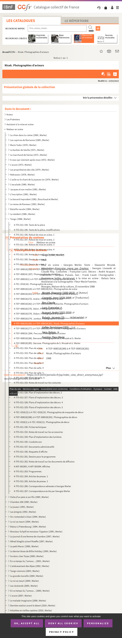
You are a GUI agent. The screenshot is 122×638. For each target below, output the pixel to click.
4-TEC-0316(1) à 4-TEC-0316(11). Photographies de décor (41, 422)
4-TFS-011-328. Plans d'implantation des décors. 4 (38, 402)
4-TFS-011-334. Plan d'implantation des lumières (37, 436)
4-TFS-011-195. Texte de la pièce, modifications (37, 229)
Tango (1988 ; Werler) (20, 218)
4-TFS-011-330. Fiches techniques (30, 427)
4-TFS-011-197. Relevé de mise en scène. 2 (34, 239)
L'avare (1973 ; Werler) (21, 164)
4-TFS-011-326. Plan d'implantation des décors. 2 (38, 392)
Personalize (98, 623)
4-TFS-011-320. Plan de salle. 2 (29, 357)
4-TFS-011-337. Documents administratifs (34, 446)
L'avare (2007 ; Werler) (21, 595)
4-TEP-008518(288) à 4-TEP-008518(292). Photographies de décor (45, 417)
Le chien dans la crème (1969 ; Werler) (28, 135)
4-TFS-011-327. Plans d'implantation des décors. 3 (38, 397)
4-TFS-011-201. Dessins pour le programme (34, 456)
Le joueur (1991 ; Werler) (22, 506)
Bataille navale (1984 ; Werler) (25, 209)
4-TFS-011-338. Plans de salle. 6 (29, 377)
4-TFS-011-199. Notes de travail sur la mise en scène (39, 254)
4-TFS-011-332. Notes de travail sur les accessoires (38, 431)
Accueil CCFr (8, 51)
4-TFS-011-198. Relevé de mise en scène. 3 (34, 244)
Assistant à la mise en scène (20, 124)
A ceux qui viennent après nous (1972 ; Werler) (32, 159)
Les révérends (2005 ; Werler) (24, 585)
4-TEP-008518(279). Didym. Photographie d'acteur (38, 313)
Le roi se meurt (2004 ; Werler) (24, 580)
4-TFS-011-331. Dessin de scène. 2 (30, 264)
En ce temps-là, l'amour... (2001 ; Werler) (30, 561)
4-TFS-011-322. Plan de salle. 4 (29, 367)
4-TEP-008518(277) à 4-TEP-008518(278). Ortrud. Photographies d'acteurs (50, 328)
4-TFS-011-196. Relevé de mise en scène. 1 (34, 234)
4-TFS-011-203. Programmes (27, 471)
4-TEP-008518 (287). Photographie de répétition (37, 274)
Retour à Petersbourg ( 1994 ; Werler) (28, 526)
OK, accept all (27, 623)
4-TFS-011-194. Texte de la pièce (29, 224)
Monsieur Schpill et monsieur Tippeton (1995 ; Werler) (36, 531)
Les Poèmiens (13, 119)
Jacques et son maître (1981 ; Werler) (28, 189)
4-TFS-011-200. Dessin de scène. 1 (30, 259)
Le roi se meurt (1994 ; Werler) (24, 521)
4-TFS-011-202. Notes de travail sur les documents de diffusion (44, 461)
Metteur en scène (15, 129)
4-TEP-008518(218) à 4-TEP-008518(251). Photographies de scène (45, 288)
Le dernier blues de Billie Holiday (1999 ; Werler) (33, 551)
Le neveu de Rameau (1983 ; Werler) (27, 204)
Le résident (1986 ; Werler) (22, 214)
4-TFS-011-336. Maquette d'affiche (30, 451)
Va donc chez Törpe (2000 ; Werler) (27, 556)
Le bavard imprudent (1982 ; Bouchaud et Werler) (34, 199)
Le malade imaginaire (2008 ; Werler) (28, 600)
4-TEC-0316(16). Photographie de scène (33, 284)
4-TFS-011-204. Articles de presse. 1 (31, 476)
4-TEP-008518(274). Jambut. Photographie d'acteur (39, 318)
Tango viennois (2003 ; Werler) (25, 570)
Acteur (10, 114)
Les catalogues (20, 20)
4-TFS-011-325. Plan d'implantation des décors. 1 (38, 387)
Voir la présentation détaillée (97, 97)
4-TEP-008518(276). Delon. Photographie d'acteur (38, 308)
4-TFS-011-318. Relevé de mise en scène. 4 (34, 249)
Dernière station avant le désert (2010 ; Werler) (32, 605)
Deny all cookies (63, 623)
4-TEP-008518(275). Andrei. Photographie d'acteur (38, 298)
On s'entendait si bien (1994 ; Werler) (28, 516)
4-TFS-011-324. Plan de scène (28, 348)
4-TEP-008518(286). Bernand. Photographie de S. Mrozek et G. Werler (47, 338)
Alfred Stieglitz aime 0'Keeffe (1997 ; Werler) (31, 541)
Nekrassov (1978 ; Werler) (22, 174)
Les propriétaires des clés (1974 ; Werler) (29, 169)
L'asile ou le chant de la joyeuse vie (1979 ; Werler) (34, 179)
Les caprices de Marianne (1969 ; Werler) (29, 140)
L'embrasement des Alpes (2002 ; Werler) (29, 566)
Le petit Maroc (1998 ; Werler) (24, 546)
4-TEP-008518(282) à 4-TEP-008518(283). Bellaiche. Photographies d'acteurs (51, 303)
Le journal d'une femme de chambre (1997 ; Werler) (35, 536)
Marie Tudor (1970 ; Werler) (23, 144)
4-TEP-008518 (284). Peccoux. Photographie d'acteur (40, 333)
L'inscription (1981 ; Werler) (23, 194)
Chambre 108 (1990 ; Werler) (23, 501)
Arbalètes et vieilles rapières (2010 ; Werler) (31, 610)
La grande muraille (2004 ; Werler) (26, 575)
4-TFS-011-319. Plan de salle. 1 (29, 353)
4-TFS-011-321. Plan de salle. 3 (29, 362)
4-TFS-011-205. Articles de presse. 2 (31, 481)
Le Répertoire (77, 20)
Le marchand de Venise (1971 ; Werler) (28, 154)
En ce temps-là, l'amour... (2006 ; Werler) (30, 590)
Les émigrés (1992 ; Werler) (23, 511)
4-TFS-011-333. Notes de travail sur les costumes (37, 382)
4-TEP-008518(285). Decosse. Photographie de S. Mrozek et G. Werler (47, 343)
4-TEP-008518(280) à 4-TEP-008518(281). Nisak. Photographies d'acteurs (49, 323)
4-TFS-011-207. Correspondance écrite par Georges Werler (42, 491)
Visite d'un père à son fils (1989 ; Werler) (29, 497)
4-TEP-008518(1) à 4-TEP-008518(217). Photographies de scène (44, 279)
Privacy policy (61, 631)
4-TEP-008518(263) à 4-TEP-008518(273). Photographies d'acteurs (46, 293)
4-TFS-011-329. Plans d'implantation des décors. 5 (38, 407)
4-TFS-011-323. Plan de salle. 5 (29, 372)
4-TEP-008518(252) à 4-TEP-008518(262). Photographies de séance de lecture (51, 269)
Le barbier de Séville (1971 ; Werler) (27, 149)
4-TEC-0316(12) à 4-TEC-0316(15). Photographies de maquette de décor (48, 412)
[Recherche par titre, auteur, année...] (57, 28)
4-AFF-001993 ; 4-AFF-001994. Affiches (32, 466)
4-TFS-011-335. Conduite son (28, 441)
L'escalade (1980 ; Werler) (22, 184)
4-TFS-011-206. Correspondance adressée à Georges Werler (42, 486)
